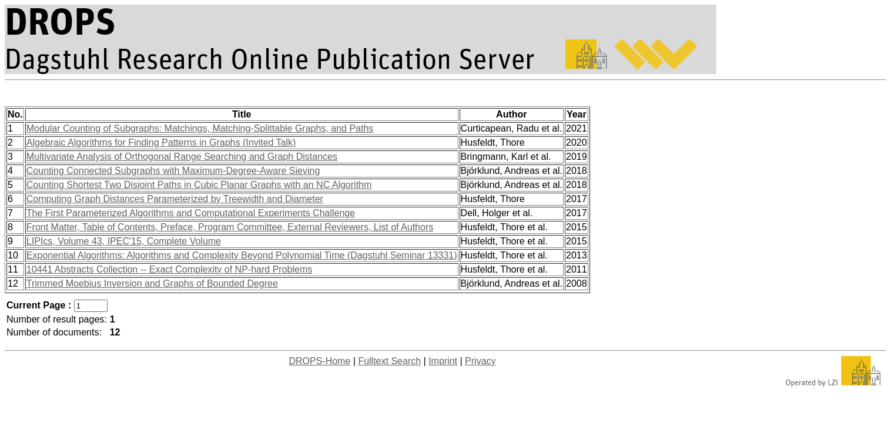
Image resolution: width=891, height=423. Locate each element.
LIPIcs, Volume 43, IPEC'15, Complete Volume (123, 241)
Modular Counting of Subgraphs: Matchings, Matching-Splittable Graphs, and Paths (200, 128)
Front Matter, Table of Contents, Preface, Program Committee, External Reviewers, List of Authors (229, 227)
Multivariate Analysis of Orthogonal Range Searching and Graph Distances (181, 157)
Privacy (480, 361)
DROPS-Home (319, 361)
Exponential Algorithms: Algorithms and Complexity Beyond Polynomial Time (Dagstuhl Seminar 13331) (241, 255)
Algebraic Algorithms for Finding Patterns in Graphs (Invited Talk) (161, 142)
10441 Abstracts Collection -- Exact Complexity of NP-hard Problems (169, 269)
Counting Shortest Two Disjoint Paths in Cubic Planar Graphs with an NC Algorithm (199, 185)
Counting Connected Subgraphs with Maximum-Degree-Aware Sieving (173, 171)
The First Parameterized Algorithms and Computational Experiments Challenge (190, 213)
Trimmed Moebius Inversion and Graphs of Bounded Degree (152, 283)
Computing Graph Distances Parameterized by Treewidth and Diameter (174, 199)
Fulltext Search (389, 361)
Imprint (442, 361)
